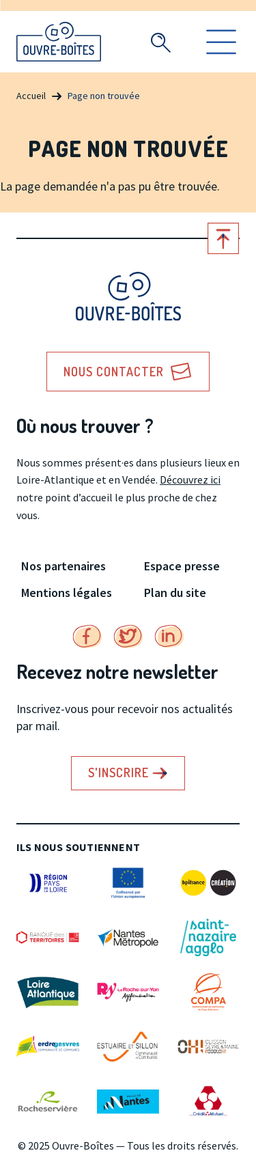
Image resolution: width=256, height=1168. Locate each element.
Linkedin (169, 636)
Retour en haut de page (223, 238)
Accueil (31, 95)
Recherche (160, 42)
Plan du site (175, 592)
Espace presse (182, 566)
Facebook (87, 636)
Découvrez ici (190, 479)
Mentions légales (66, 592)
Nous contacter (113, 371)
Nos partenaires (63, 566)
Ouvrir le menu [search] (221, 41)
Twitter (128, 636)
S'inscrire (118, 772)
